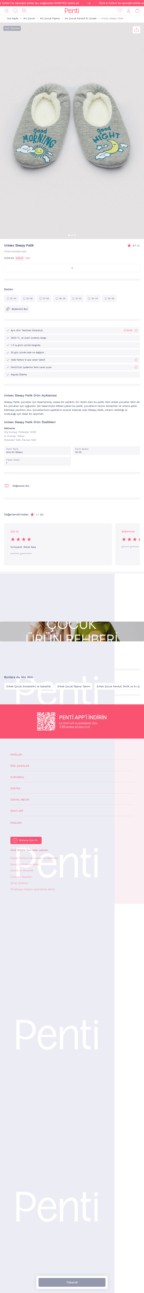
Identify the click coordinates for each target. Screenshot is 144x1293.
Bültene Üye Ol (28, 840)
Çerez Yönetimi (19, 883)
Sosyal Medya (19, 799)
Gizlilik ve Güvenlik (21, 870)
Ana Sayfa (12, 18)
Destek (15, 788)
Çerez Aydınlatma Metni (24, 864)
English (16, 822)
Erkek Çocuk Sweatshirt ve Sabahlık (28, 686)
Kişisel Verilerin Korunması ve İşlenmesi (34, 858)
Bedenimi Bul (17, 309)
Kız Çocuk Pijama (50, 18)
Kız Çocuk (29, 18)
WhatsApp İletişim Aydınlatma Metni (32, 889)
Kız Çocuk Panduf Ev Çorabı (81, 18)
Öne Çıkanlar (19, 765)
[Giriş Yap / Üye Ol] (128, 10)
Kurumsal (17, 777)
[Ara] (15, 10)
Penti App (16, 810)
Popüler (16, 754)
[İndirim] (24, 10)
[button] (69, 235)
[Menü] (6, 10)
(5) (136, 246)
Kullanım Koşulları (21, 876)
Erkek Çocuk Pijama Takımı (73, 686)
